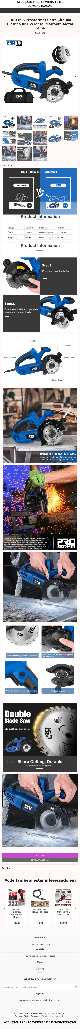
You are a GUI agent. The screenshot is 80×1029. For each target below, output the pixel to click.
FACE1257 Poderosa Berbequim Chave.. (16, 913)
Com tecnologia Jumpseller (53, 1016)
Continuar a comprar (40, 860)
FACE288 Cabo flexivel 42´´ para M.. (40, 912)
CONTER (40, 969)
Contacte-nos (40, 855)
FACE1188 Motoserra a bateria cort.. (63, 912)
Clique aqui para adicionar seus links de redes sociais (40, 1000)
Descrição (7, 165)
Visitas (40, 972)
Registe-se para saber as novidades (40, 956)
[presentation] (4, 76)
